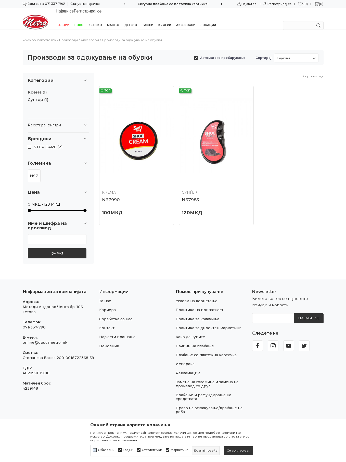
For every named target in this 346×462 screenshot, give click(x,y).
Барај (57, 247)
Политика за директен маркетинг (208, 321)
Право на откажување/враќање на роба (209, 403)
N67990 (111, 187)
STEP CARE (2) (48, 140)
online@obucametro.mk (45, 336)
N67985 (186, 187)
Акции (63, 18)
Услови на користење (196, 294)
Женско (95, 18)
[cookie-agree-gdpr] (238, 450)
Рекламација (188, 366)
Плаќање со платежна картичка (206, 348)
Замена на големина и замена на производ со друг (207, 377)
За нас (105, 294)
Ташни (147, 18)
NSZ (34, 169)
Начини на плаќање (195, 339)
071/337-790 (34, 320)
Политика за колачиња (197, 312)
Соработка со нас (115, 312)
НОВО (79, 18)
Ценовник (109, 339)
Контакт (106, 321)
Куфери (164, 18)
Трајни (128, 450)
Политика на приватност (199, 303)
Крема (37, 85)
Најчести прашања (117, 330)
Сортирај (263, 51)
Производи (68, 33)
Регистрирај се (279, 4)
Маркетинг (179, 450)
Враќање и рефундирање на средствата (203, 390)
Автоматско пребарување (222, 51)
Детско (130, 18)
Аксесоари (185, 18)
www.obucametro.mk (39, 33)
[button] (58, 132)
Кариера (107, 303)
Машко (113, 18)
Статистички (152, 450)
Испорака (185, 357)
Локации (208, 18)
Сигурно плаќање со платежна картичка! (173, 4)
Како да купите (190, 330)
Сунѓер (38, 93)
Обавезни (106, 450)
